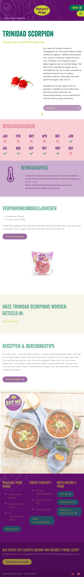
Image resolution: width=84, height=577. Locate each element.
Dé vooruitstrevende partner (16, 516)
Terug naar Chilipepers (15, 18)
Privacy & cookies (30, 574)
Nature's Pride (42, 10)
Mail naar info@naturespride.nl (44, 492)
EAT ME (64, 494)
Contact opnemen (15, 236)
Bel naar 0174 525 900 (43, 501)
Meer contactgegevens (41, 520)
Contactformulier (43, 510)
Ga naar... (51, 108)
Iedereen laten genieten (15, 496)
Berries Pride (66, 502)
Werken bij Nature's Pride (67, 511)
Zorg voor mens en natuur (17, 505)
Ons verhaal (11, 529)
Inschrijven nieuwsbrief (17, 562)
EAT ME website (13, 380)
